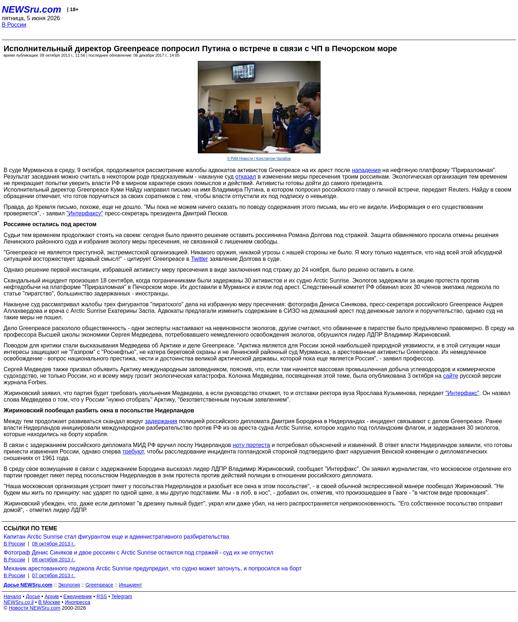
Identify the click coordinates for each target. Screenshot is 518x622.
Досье (33, 596)
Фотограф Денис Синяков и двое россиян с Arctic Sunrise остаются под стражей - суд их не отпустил (138, 552)
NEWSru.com (31, 9)
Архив (52, 596)
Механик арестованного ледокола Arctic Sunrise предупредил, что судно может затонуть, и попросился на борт (153, 568)
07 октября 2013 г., (54, 575)
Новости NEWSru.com (34, 608)
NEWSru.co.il (19, 602)
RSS (101, 596)
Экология (69, 585)
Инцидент (130, 585)
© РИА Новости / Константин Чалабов (259, 159)
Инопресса (78, 602)
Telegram (122, 596)
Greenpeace (99, 585)
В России (14, 25)
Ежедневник (78, 596)
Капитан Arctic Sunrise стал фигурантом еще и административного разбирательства (116, 537)
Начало (12, 596)
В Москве (49, 602)
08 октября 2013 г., (54, 544)
